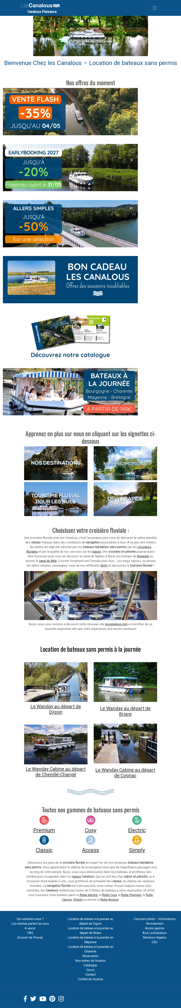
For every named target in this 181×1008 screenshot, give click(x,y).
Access (90, 850)
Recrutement (154, 923)
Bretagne (143, 556)
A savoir (30, 928)
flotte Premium (131, 895)
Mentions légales (154, 937)
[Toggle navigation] (154, 8)
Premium (44, 830)
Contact (90, 974)
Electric (137, 830)
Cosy (90, 830)
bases (97, 551)
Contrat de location (90, 979)
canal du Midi (48, 561)
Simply (137, 850)
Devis (90, 970)
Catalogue (90, 965)
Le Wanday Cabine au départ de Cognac (125, 772)
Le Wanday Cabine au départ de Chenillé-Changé (56, 771)
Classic (44, 850)
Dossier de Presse (30, 937)
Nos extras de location (90, 960)
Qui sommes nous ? (30, 919)
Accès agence (154, 928)
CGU (154, 942)
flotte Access (109, 900)
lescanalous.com (116, 624)
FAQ (30, 933)
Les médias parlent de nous (30, 923)
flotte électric (88, 895)
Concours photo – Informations (155, 919)
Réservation (90, 956)
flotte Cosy (109, 895)
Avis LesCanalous (154, 933)
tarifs (104, 565)
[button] (41, 36)
